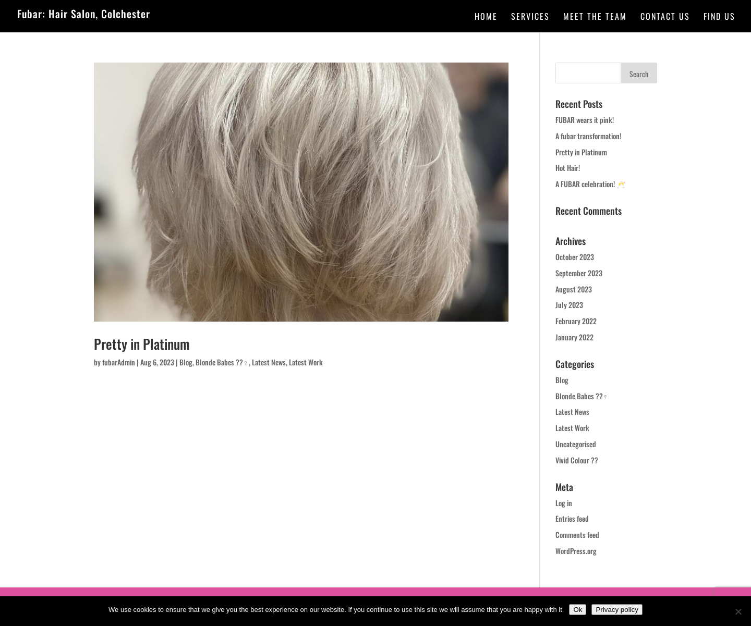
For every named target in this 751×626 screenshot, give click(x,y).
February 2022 (576, 320)
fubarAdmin (118, 362)
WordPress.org (576, 550)
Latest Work (306, 362)
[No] (738, 611)
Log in (563, 502)
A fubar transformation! (588, 135)
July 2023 (569, 304)
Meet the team (595, 17)
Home (486, 17)
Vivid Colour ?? (576, 460)
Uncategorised (575, 443)
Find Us (719, 17)
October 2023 (574, 256)
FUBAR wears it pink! (584, 119)
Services (530, 17)
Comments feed (577, 534)
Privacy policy (617, 609)
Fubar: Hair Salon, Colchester (83, 13)
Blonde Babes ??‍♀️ (222, 362)
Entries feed (572, 518)
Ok (577, 609)
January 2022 (574, 337)
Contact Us (665, 17)
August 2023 (573, 289)
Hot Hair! (567, 167)
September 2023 (578, 272)
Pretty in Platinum (142, 344)
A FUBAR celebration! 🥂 (590, 183)
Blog (185, 362)
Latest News (269, 362)
